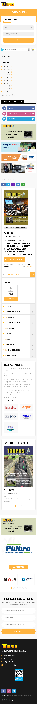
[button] (15, 506)
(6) (8, 72)
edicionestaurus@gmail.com (11, 665)
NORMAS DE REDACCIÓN (20, 350)
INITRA (20, 333)
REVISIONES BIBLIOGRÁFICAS (20, 322)
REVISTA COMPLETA (20, 355)
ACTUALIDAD (20, 306)
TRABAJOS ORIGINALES (20, 311)
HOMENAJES (20, 317)
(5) (8, 69)
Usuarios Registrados (9, 659)
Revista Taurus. (6, 696)
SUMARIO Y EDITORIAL (20, 274)
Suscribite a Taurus (8, 656)
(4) (8, 83)
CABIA (20, 339)
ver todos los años (8, 95)
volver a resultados (8, 179)
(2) (8, 66)
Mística (11, 700)
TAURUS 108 (8, 490)
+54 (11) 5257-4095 (8, 662)
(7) (8, 80)
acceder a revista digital (14, 260)
